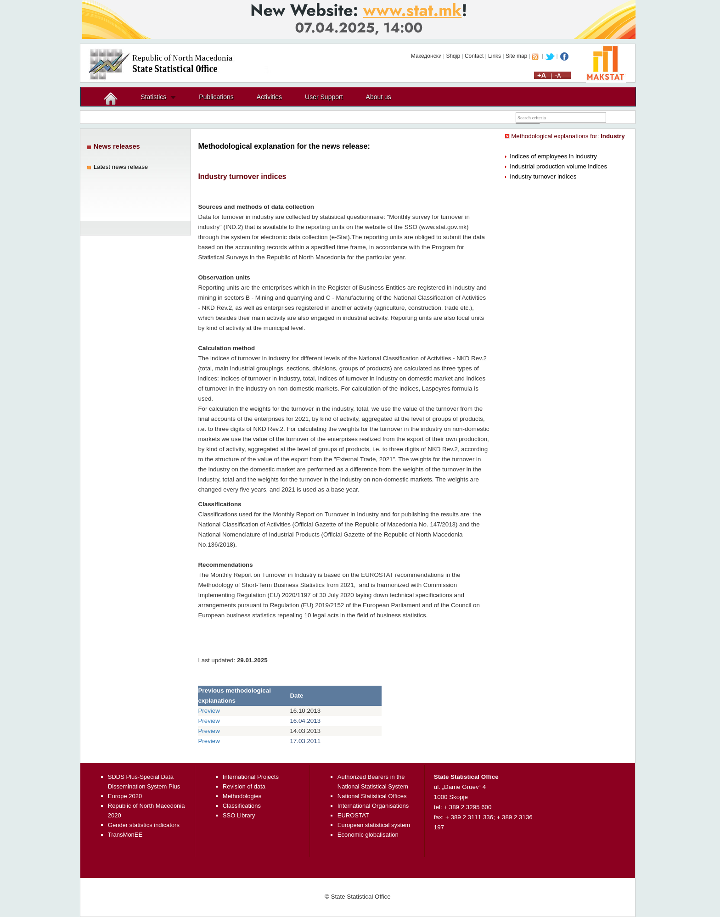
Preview (208, 710)
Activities (269, 97)
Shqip (453, 56)
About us (378, 97)
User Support (324, 97)
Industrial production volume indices (558, 166)
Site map (516, 56)
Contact (474, 56)
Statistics (153, 97)
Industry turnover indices (543, 176)
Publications (216, 97)
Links (494, 56)
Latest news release (121, 166)
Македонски (426, 56)
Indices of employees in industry (553, 156)
